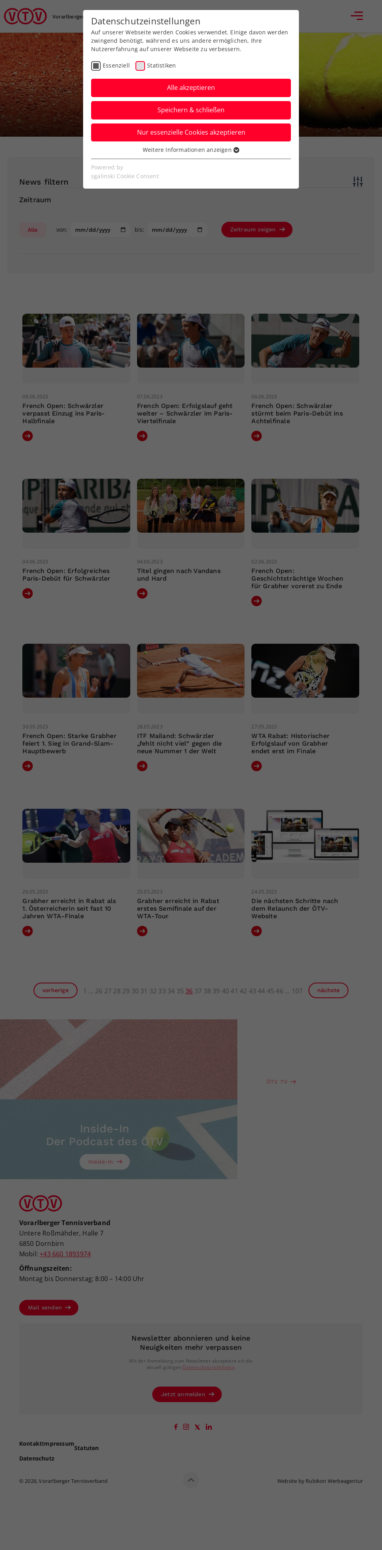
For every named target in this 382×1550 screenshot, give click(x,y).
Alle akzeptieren (191, 87)
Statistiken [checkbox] (161, 65)
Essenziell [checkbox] (116, 65)
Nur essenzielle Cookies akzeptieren (191, 132)
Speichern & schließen (191, 109)
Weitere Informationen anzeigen (191, 149)
